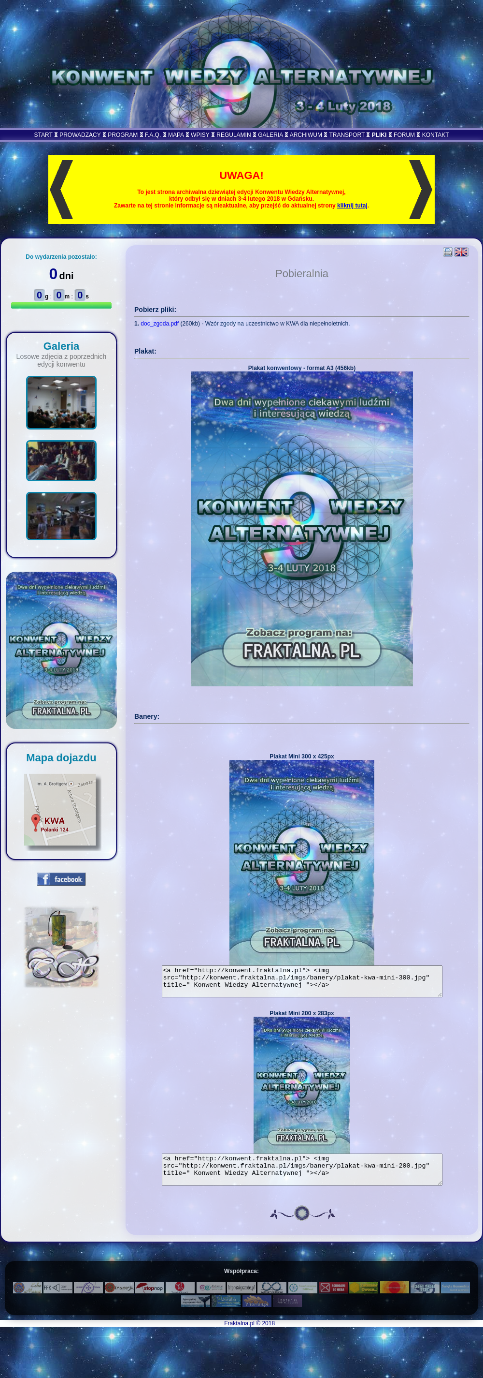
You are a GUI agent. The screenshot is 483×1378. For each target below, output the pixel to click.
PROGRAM (123, 135)
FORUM (404, 135)
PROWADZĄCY (79, 135)
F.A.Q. (153, 135)
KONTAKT (435, 135)
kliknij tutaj (352, 205)
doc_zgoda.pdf (160, 323)
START (43, 135)
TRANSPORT (347, 135)
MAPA (176, 135)
